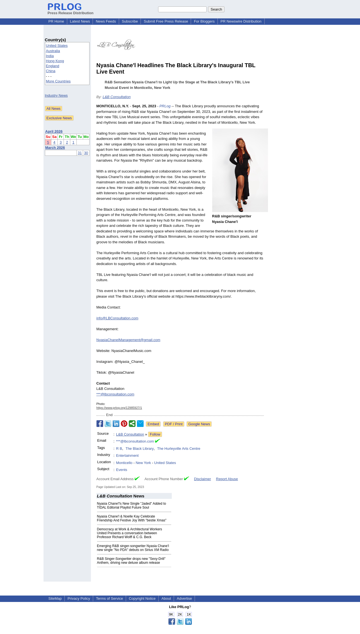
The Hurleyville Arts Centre (178, 448)
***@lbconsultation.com (115, 394)
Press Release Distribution (71, 11)
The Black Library (139, 448)
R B (119, 448)
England (52, 66)
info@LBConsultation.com (117, 318)
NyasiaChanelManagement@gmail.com (128, 340)
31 (80, 153)
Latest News (80, 21)
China (50, 71)
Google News (199, 424)
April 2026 (53, 131)
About (166, 598)
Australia (53, 51)
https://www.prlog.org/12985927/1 (119, 407)
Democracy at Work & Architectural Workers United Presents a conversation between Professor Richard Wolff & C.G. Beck (129, 533)
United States (57, 45)
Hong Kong (55, 61)
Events (121, 470)
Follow (155, 434)
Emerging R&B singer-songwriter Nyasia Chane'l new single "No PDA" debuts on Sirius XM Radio (133, 548)
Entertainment (127, 455)
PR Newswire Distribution (241, 21)
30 (86, 153)
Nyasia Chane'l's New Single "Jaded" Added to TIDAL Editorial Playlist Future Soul (131, 505)
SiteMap (55, 598)
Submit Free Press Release (166, 21)
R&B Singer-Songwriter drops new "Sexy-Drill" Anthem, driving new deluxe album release (131, 561)
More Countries (58, 81)
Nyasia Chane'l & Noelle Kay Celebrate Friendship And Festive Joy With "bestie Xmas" (131, 518)
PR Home (56, 21)
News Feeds (106, 21)
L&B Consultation (117, 97)
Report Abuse (227, 479)
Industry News (56, 95)
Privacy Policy (78, 598)
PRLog (165, 106)
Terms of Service (109, 598)
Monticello (124, 463)
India (50, 56)
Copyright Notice (142, 598)
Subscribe (130, 21)
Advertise (184, 598)
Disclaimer (202, 479)
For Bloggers (204, 21)
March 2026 (55, 147)
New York (143, 463)
